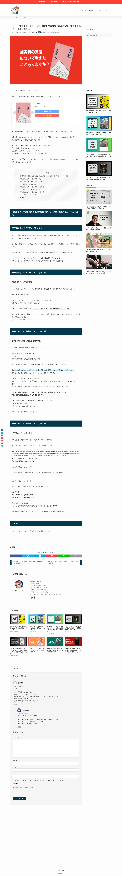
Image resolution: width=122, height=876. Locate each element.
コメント (16, 738)
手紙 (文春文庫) (40, 106)
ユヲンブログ (19, 591)
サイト (14, 774)
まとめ (22, 197)
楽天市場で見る (47, 115)
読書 (39, 32)
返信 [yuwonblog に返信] (19, 727)
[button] (16, 556)
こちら (33, 153)
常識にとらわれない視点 (29, 184)
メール (15, 767)
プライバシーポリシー (61, 870)
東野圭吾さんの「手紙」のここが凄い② (32, 187)
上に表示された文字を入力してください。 (24, 787)
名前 (15, 760)
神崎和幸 (20, 683)
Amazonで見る (47, 111)
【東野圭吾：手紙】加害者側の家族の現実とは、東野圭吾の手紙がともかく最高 (44, 176)
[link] (31, 597)
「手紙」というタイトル (29, 194)
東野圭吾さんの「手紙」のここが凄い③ (32, 192)
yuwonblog (25, 710)
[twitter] (34, 597)
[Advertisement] (99, 51)
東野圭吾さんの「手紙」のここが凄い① (32, 181)
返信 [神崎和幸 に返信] (15, 704)
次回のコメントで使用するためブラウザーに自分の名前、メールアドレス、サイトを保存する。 (40, 780)
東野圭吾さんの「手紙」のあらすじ (30, 179)
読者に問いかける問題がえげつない (32, 189)
